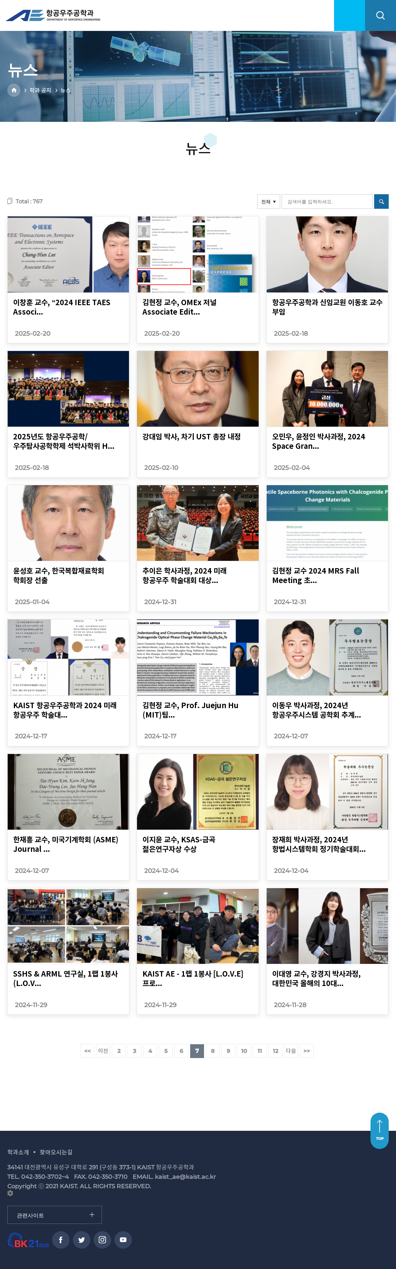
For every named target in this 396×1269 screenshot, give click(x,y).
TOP (380, 1138)
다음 (291, 1050)
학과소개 (18, 1152)
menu (349, 15)
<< (87, 1050)
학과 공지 (40, 90)
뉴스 (65, 90)
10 (244, 1050)
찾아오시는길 (56, 1152)
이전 (103, 1050)
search (380, 15)
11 (260, 1050)
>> (306, 1050)
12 (275, 1050)
